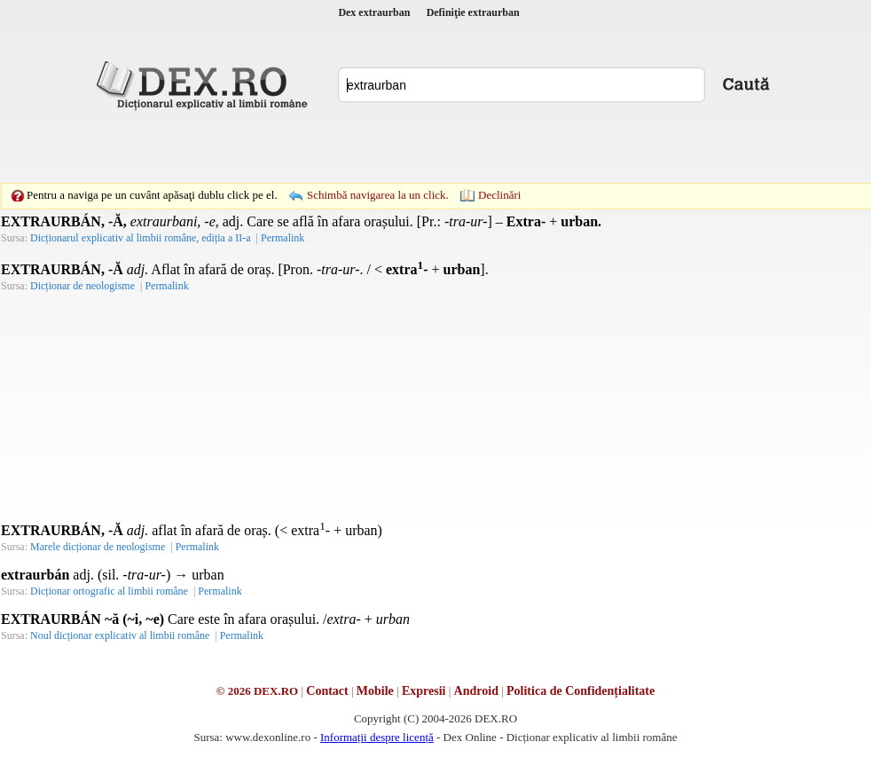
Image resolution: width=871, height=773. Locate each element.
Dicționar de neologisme (82, 286)
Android (476, 691)
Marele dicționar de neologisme (97, 546)
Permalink (282, 238)
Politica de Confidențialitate (580, 691)
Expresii (424, 691)
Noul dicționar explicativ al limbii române (119, 635)
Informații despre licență (377, 737)
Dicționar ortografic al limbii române (109, 591)
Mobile (375, 691)
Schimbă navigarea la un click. (378, 194)
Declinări (499, 194)
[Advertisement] (313, 146)
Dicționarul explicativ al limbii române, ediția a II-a (140, 238)
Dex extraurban (374, 12)
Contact (327, 691)
